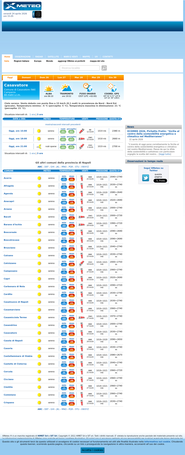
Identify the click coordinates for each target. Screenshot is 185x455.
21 (63, 131)
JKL (58, 167)
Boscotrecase (11, 240)
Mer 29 (96, 77)
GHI (52, 167)
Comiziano (10, 395)
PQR (71, 167)
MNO (64, 167)
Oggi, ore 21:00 (18, 146)
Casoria (8, 348)
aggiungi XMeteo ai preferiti (71, 61)
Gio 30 (112, 77)
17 (63, 139)
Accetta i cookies (92, 450)
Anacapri (9, 201)
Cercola (8, 371)
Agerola (8, 193)
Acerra (7, 178)
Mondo (49, 61)
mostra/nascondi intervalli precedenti (63, 124)
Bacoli (7, 217)
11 (64, 218)
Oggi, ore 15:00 (18, 131)
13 (63, 147)
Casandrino (10, 325)
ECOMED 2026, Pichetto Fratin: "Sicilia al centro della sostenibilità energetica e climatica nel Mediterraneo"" (153, 134)
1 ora (32, 114)
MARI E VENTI (71, 57)
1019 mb (102, 131)
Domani (26, 77)
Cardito (8, 294)
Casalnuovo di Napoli (16, 302)
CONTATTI (108, 57)
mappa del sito (97, 61)
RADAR (39, 57)
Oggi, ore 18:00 (18, 138)
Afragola (9, 186)
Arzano (8, 209)
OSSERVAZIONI (23, 57)
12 (64, 225)
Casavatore (10, 333)
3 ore (40, 114)
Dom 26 (44, 77)
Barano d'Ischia (13, 224)
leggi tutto (165, 154)
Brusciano (9, 248)
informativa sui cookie (157, 441)
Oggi (10, 77)
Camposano (10, 271)
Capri (7, 279)
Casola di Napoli (13, 340)
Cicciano (8, 379)
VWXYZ (85, 167)
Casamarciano (12, 309)
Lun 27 (62, 77)
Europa (37, 61)
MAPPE (86, 57)
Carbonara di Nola (14, 286)
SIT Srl (53, 436)
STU (77, 167)
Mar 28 (79, 77)
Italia (6, 61)
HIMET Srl (43, 436)
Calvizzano (10, 263)
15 (71, 202)
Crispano (9, 402)
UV (96, 57)
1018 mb (102, 139)
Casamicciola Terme (15, 317)
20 (71, 210)
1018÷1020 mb (101, 193)
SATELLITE (53, 57)
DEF (46, 167)
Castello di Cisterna (15, 364)
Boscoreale (10, 232)
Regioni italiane (21, 61)
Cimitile (8, 387)
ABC (40, 167)
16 (71, 195)
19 (71, 264)
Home (7, 57)
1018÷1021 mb (101, 178)
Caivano (8, 255)
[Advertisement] (92, 28)
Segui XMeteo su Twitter (153, 169)
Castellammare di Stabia (18, 356)
